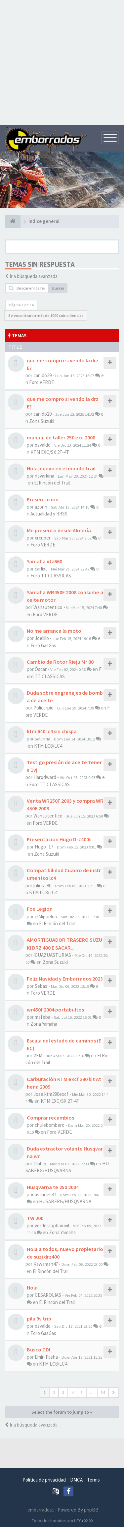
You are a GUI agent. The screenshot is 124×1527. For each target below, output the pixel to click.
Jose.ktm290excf (50, 1094)
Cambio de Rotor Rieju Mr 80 (60, 661)
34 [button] (103, 1392)
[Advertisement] (62, 62)
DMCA (76, 1480)
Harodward (44, 777)
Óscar (41, 669)
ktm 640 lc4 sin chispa (52, 731)
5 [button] (82, 1392)
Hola (32, 1287)
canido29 (42, 375)
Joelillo (42, 638)
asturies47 (45, 1194)
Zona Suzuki (41, 421)
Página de (21, 304)
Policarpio (43, 708)
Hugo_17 (44, 847)
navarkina (44, 476)
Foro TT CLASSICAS (50, 575)
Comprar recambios (50, 1117)
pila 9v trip (39, 1318)
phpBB (91, 1510)
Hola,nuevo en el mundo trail (61, 468)
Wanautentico (47, 607)
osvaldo (43, 445)
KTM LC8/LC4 (48, 746)
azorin (41, 507)
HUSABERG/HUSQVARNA (65, 1201)
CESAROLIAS (48, 1295)
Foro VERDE (41, 382)
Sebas (41, 986)
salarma (42, 739)
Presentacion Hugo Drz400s (59, 839)
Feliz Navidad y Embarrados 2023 (65, 978)
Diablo (39, 1163)
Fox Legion (40, 908)
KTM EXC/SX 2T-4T (49, 452)
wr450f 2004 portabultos (55, 1009)
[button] (113, 1392)
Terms (93, 1480)
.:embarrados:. (39, 1510)
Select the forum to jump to (62, 1412)
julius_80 (42, 885)
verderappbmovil (52, 1225)
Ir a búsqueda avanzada (34, 276)
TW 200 (35, 1218)
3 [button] (63, 1392)
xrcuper (43, 538)
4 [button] (72, 1392)
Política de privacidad (44, 1480)
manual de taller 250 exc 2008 (61, 437)
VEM (37, 1055)
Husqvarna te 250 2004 (53, 1187)
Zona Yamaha (43, 1024)
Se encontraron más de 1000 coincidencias (45, 315)
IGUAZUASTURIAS (52, 955)
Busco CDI (38, 1349)
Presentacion (43, 499)
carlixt (41, 569)
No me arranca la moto (54, 630)
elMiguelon (46, 916)
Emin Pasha (46, 1357)
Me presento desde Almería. (59, 530)
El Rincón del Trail (52, 483)
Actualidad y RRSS (48, 514)
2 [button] (54, 1392)
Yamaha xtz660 (44, 561)
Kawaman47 (45, 1264)
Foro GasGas (43, 645)
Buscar (58, 288)
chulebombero (49, 1125)
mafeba (42, 1017)
